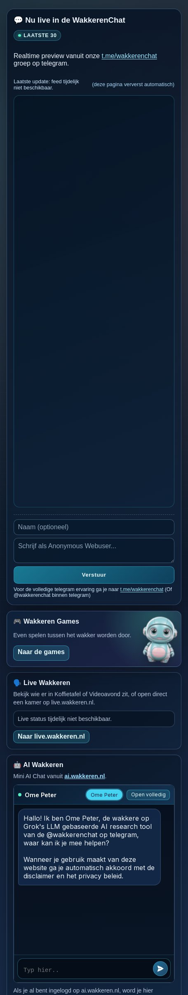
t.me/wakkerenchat (129, 55)
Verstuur (94, 575)
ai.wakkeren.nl (84, 776)
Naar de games (41, 651)
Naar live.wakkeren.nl (51, 736)
